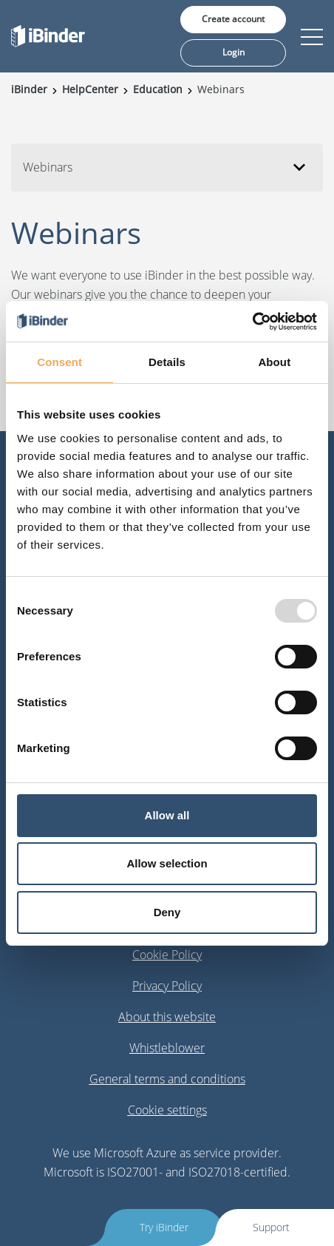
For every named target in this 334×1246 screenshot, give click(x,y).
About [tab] (274, 362)
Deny (167, 912)
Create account (233, 19)
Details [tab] (167, 362)
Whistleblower (167, 1048)
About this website (167, 1017)
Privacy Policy (167, 986)
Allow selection (166, 863)
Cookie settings (167, 1110)
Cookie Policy (167, 955)
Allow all (167, 815)
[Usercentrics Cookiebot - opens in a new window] (252, 321)
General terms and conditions (167, 1079)
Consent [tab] (59, 362)
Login (233, 52)
